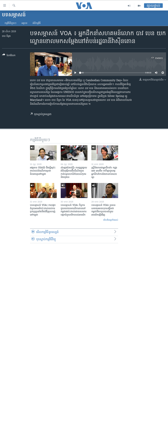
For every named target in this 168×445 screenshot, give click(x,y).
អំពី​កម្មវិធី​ (37, 23)
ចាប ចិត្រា (6, 36)
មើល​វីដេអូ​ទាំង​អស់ (110, 220)
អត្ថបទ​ (24, 23)
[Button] (8, 55)
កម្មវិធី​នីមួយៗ (10, 23)
